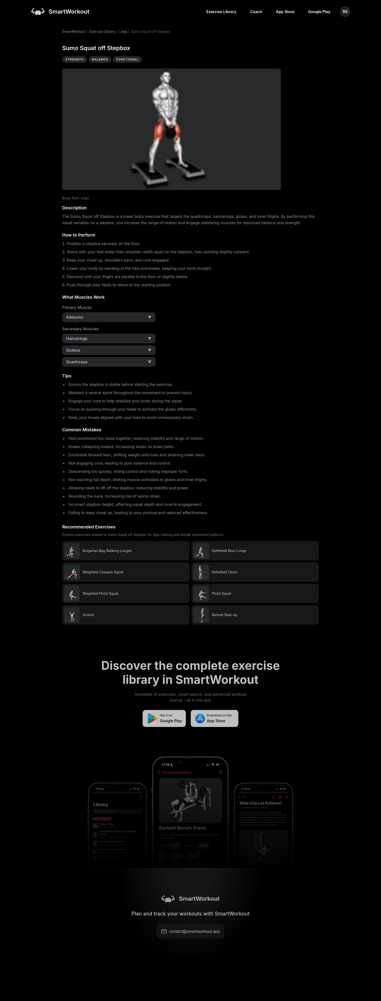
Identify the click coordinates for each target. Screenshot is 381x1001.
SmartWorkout (73, 31)
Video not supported (171, 129)
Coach (256, 11)
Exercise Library (221, 11)
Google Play (319, 11)
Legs (123, 31)
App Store (285, 11)
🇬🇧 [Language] (345, 11)
